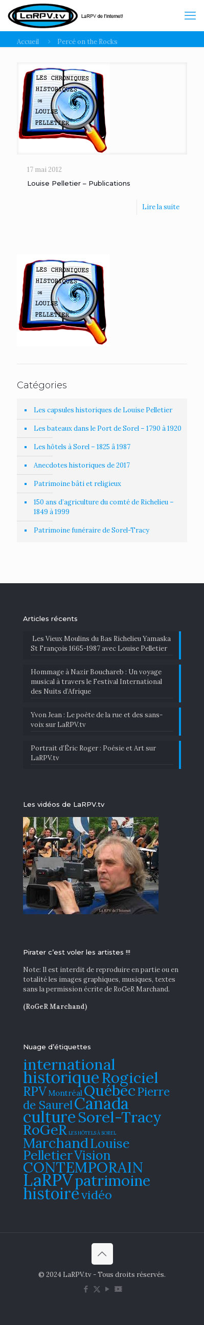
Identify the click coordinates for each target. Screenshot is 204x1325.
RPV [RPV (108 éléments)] (35, 1091)
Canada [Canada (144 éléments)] (101, 1103)
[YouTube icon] (107, 1289)
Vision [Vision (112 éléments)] (92, 1155)
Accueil (28, 41)
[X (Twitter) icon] (97, 1289)
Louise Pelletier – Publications (78, 183)
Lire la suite (160, 207)
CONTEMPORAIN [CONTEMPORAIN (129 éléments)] (83, 1167)
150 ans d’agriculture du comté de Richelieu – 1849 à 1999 (104, 507)
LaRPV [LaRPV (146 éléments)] (48, 1179)
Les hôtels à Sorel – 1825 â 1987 (82, 447)
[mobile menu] (190, 15)
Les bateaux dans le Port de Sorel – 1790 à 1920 (108, 428)
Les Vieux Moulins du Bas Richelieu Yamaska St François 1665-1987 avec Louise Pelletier (101, 643)
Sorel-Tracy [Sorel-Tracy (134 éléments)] (120, 1117)
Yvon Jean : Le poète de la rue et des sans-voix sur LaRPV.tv (97, 720)
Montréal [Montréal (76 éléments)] (65, 1093)
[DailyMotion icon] (118, 1289)
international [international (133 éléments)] (69, 1064)
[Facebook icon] (86, 1289)
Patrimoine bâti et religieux (77, 483)
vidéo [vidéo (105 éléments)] (96, 1194)
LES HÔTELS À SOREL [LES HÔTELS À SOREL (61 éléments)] (92, 1133)
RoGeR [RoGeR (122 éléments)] (45, 1129)
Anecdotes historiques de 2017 (82, 465)
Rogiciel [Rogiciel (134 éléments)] (129, 1077)
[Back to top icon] (102, 1254)
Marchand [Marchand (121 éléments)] (55, 1143)
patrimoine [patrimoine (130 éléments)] (112, 1180)
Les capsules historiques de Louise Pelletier (103, 410)
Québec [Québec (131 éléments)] (109, 1090)
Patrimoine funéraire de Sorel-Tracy (91, 530)
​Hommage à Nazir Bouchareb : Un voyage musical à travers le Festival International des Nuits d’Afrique (96, 682)
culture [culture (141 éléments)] (49, 1117)
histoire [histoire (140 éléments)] (51, 1193)
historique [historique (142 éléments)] (61, 1077)
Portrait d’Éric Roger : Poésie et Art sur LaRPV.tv (93, 753)
